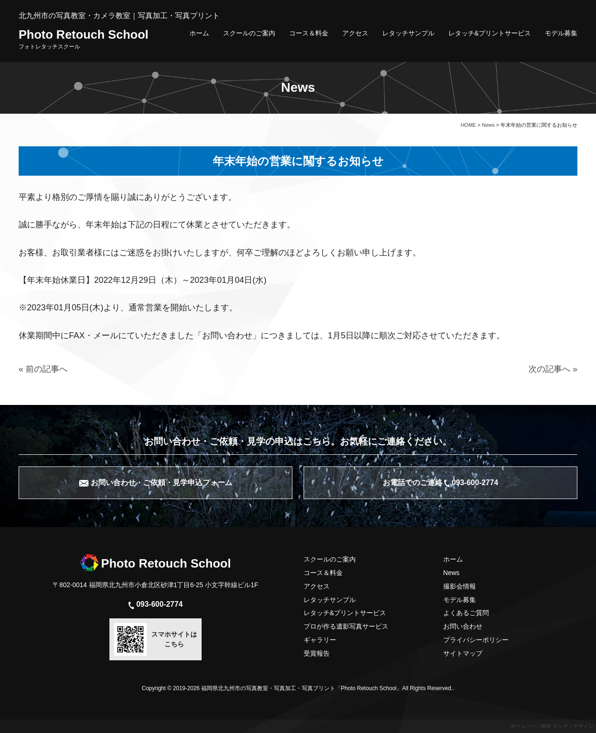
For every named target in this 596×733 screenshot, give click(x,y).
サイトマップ (462, 653)
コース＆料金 (308, 33)
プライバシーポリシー (475, 640)
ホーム (199, 33)
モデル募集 (561, 33)
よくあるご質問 (466, 613)
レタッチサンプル (408, 33)
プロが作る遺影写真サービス (346, 626)
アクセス (355, 33)
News (451, 572)
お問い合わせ (462, 626)
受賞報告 (317, 653)
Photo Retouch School (84, 38)
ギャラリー (320, 640)
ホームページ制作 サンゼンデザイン (552, 726)
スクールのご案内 (249, 33)
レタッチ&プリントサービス (489, 33)
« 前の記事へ (43, 369)
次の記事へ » (552, 369)
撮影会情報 (459, 586)
